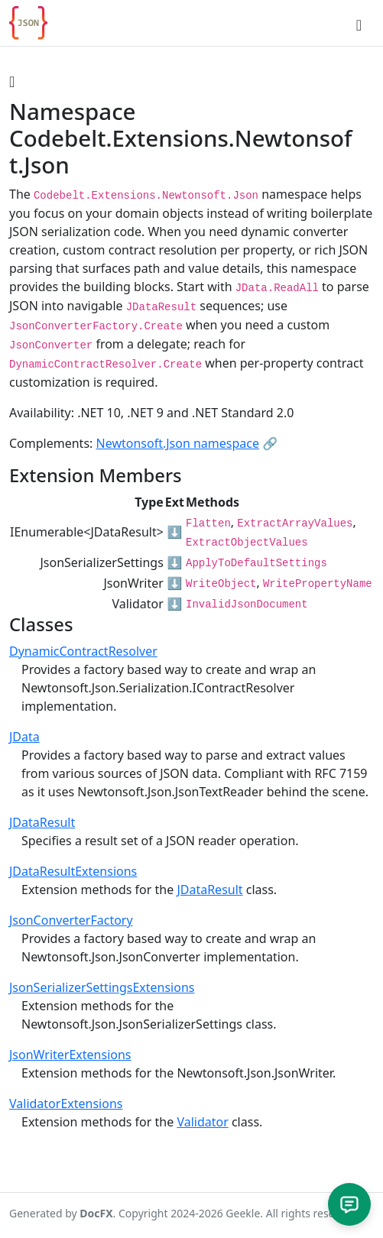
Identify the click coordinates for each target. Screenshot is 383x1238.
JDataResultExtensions (73, 871)
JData (24, 736)
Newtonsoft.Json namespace (178, 443)
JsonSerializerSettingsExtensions (101, 987)
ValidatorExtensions (65, 1103)
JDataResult (42, 822)
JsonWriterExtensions (70, 1054)
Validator (202, 1121)
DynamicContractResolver (83, 651)
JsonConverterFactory (71, 920)
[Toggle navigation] (359, 23)
